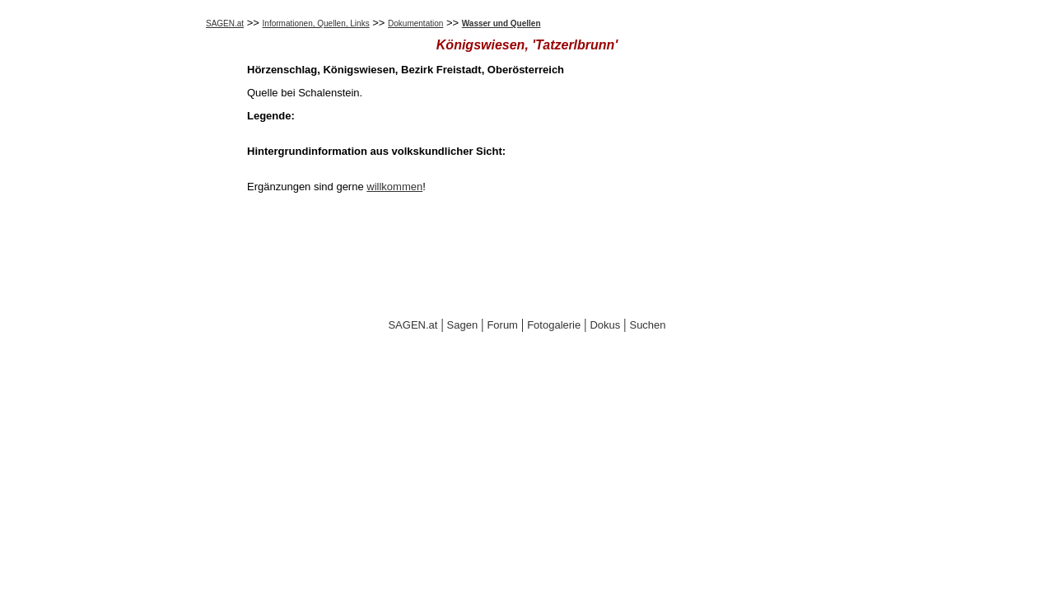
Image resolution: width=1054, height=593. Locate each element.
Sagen (462, 325)
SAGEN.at (225, 23)
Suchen (647, 325)
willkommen (394, 186)
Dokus (605, 325)
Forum (502, 325)
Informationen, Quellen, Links (316, 23)
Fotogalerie (554, 325)
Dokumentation (415, 23)
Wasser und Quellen (501, 23)
